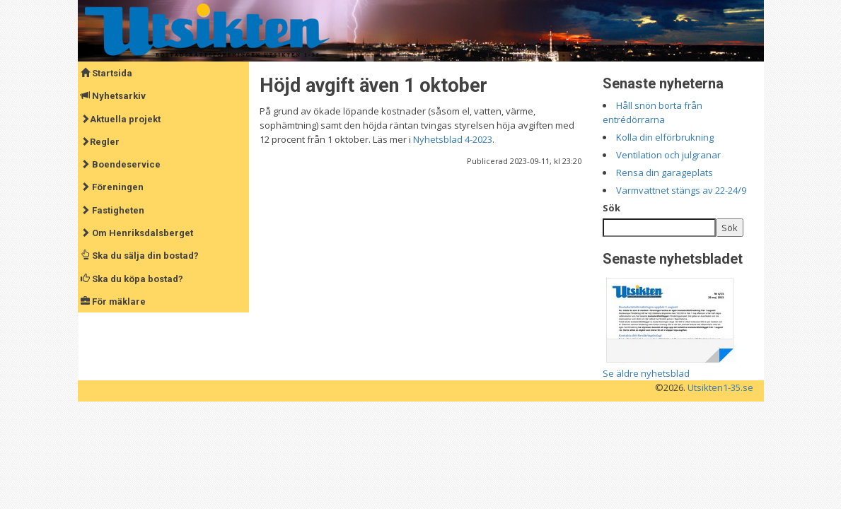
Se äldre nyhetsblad (646, 373)
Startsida (106, 73)
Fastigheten (112, 210)
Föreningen (112, 187)
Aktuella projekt (121, 119)
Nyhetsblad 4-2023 (452, 139)
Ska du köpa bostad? (132, 279)
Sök (611, 207)
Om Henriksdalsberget (137, 233)
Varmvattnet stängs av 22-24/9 (681, 190)
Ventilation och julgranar (668, 154)
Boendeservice (121, 164)
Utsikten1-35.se (720, 387)
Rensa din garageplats (664, 172)
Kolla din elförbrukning (665, 137)
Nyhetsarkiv (113, 95)
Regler (100, 141)
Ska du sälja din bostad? (140, 255)
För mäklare (113, 301)
